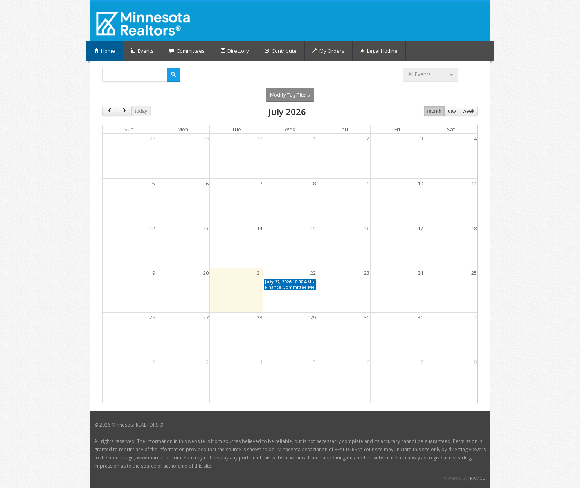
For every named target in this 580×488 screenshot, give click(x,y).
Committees (187, 50)
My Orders (328, 50)
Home (104, 50)
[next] (124, 111)
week (468, 111)
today (141, 111)
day (452, 111)
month (434, 111)
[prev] (109, 111)
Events (142, 50)
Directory (234, 50)
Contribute (280, 50)
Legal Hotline (379, 50)
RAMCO (478, 478)
